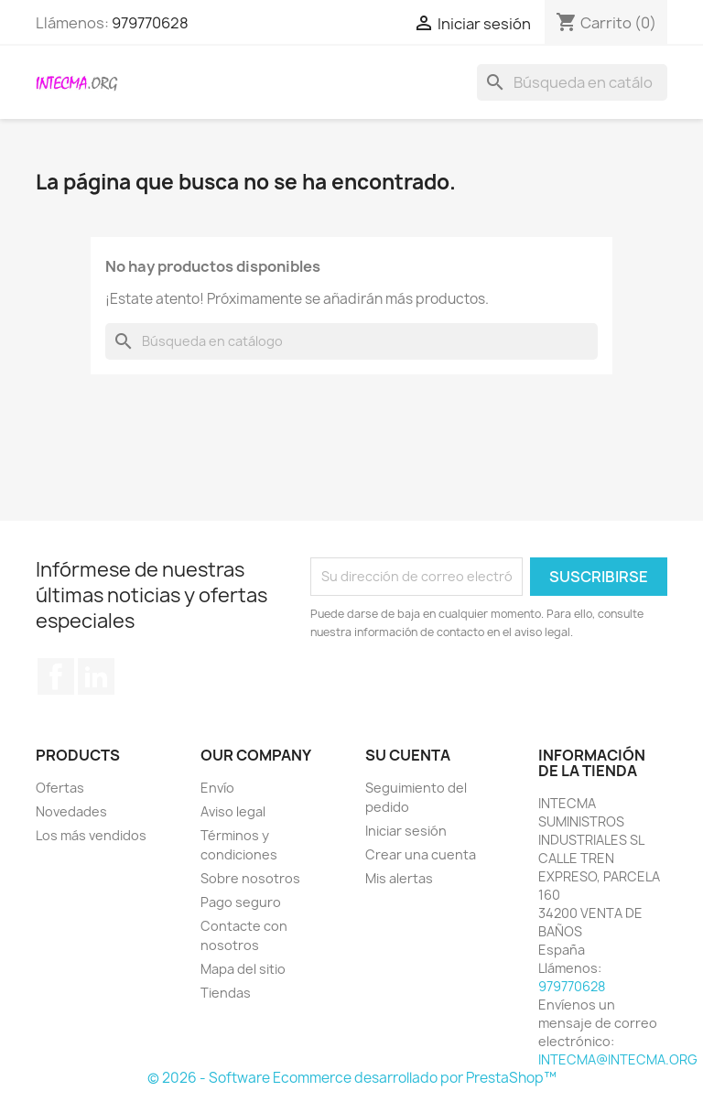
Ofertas (60, 787)
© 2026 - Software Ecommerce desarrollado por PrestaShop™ (352, 1077)
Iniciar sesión (406, 830)
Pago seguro (240, 902)
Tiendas (225, 992)
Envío (217, 787)
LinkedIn (96, 676)
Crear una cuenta (420, 854)
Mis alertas (399, 878)
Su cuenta (407, 755)
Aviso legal (232, 811)
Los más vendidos (91, 835)
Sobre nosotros (250, 878)
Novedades (71, 811)
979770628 (150, 23)
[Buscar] (572, 82)
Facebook (56, 676)
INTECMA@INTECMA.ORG (618, 1059)
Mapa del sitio (243, 969)
